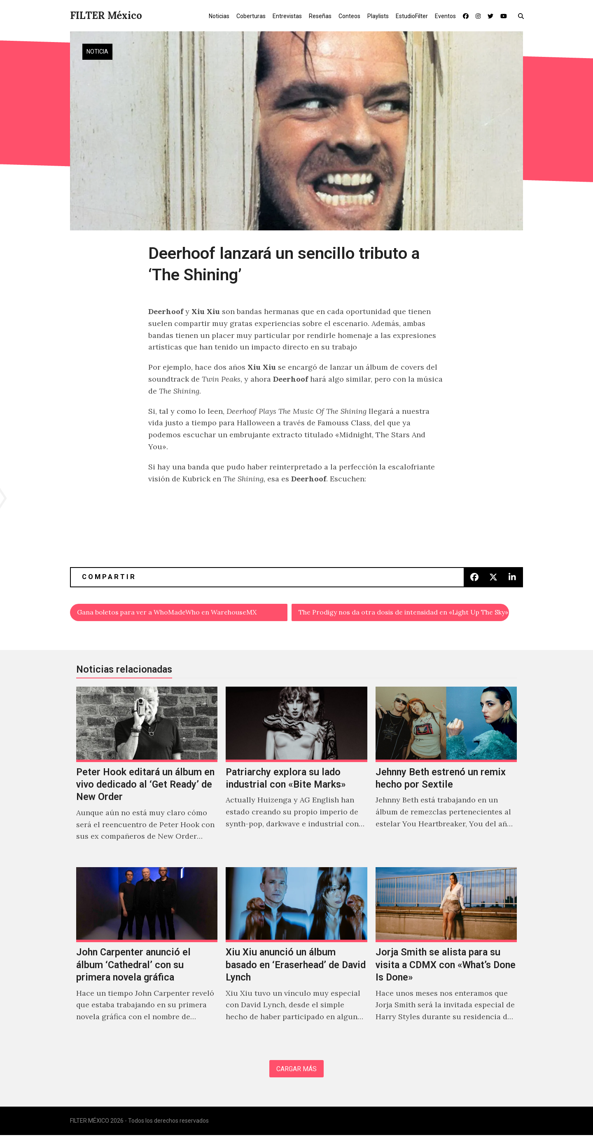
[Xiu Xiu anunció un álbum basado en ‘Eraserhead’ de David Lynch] (296, 956)
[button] (522, 15)
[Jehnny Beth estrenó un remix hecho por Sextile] (446, 775)
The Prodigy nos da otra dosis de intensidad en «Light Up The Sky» (404, 613)
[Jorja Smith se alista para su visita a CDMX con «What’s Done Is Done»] (446, 956)
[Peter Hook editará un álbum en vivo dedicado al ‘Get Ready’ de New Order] (146, 775)
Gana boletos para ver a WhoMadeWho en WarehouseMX (179, 613)
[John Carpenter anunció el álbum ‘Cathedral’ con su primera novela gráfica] (146, 956)
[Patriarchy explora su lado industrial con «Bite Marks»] (296, 775)
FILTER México (106, 15)
